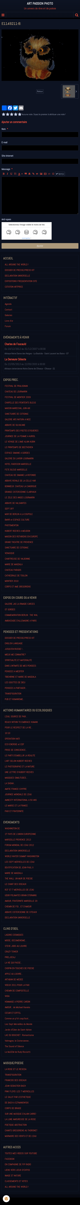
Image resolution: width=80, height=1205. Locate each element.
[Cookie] (6, 1198)
